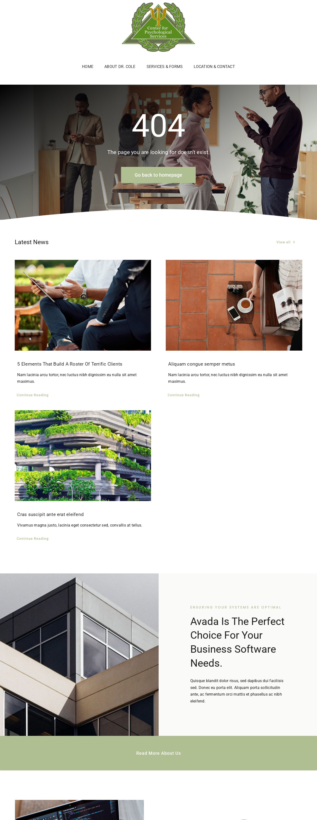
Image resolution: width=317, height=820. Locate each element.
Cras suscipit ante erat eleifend (50, 514)
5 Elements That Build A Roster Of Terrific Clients (69, 364)
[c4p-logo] (158, 4)
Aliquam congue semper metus (201, 364)
